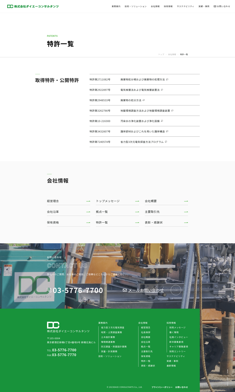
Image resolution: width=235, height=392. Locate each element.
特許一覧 (102, 222)
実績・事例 (204, 6)
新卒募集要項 (176, 341)
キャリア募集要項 (178, 346)
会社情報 (155, 6)
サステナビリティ (185, 6)
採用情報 (168, 6)
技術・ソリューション (136, 6)
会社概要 (151, 201)
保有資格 (53, 222)
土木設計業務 (108, 337)
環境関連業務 (108, 341)
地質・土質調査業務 (111, 332)
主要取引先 (152, 212)
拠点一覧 (102, 212)
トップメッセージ (108, 201)
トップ (161, 54)
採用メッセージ (177, 327)
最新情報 (171, 366)
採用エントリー (177, 351)
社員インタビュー (178, 337)
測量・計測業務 (109, 351)
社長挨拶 (145, 332)
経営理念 (53, 201)
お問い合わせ (222, 6)
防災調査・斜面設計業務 (114, 346)
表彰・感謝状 (154, 222)
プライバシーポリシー (162, 387)
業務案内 (116, 6)
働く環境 (174, 332)
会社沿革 (53, 212)
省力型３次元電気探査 (112, 327)
